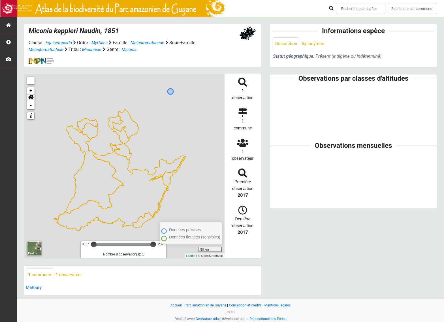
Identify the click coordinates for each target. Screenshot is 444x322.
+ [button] (31, 91)
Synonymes (314, 43)
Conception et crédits (246, 305)
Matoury (34, 287)
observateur (70, 275)
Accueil (174, 305)
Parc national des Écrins (268, 319)
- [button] (31, 105)
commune (40, 275)
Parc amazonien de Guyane (204, 305)
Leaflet (190, 255)
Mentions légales (279, 305)
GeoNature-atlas (207, 319)
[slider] (94, 244)
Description (286, 43)
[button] (31, 98)
